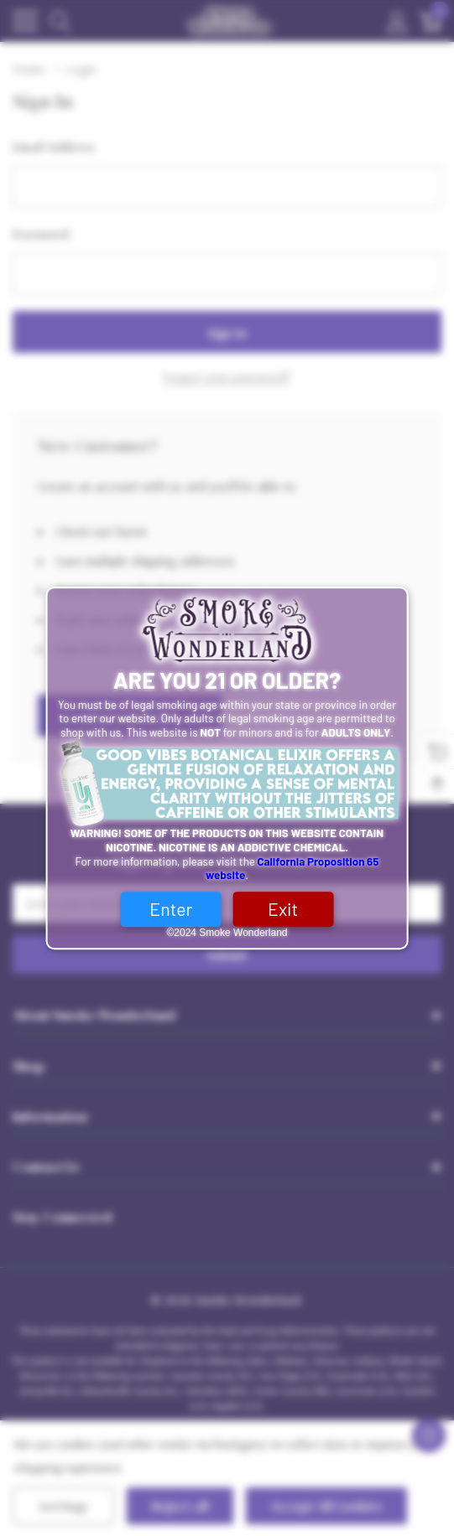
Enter (170, 908)
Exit (283, 908)
